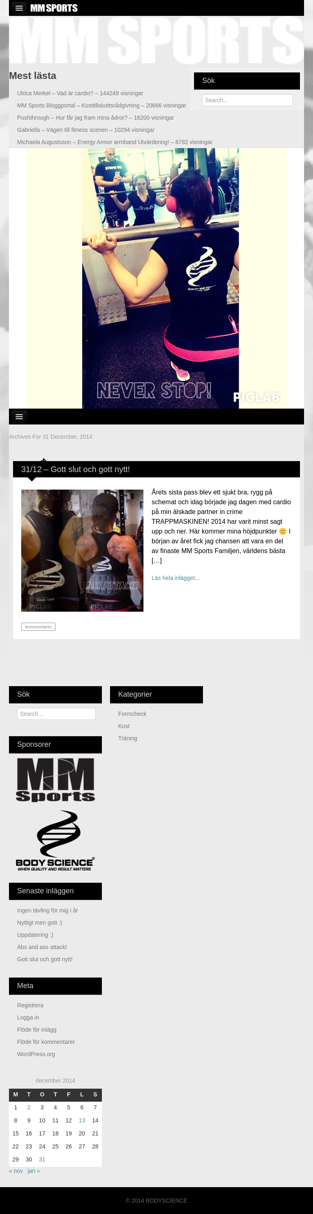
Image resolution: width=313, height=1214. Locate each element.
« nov (16, 1171)
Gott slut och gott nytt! (45, 959)
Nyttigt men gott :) (39, 922)
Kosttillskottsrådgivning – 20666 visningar (101, 105)
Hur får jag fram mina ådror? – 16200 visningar (95, 117)
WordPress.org (36, 1054)
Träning (127, 738)
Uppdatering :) (35, 935)
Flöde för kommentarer (46, 1042)
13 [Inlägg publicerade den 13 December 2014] (82, 1120)
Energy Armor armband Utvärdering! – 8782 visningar (114, 142)
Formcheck (132, 714)
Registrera (30, 1005)
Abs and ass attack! (42, 947)
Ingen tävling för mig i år (47, 910)
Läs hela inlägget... (176, 578)
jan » (34, 1171)
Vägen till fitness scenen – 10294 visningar (85, 130)
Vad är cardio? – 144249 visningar (80, 93)
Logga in (28, 1017)
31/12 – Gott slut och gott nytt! (75, 469)
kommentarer (37, 626)
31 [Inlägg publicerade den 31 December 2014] (42, 1159)
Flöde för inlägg (37, 1029)
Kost (124, 726)
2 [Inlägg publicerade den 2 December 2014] (29, 1107)
